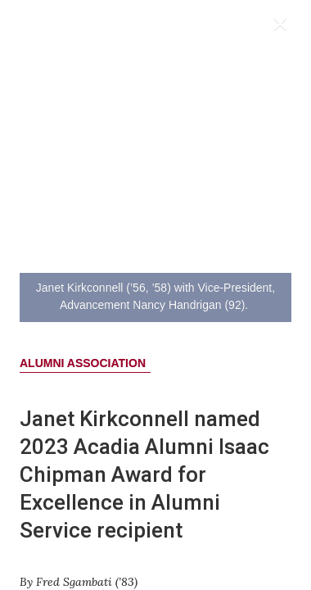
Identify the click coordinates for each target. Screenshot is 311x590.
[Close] (284, 27)
